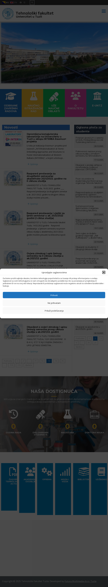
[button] (103, 272)
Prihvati (54, 295)
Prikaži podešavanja (54, 310)
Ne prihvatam (54, 302)
